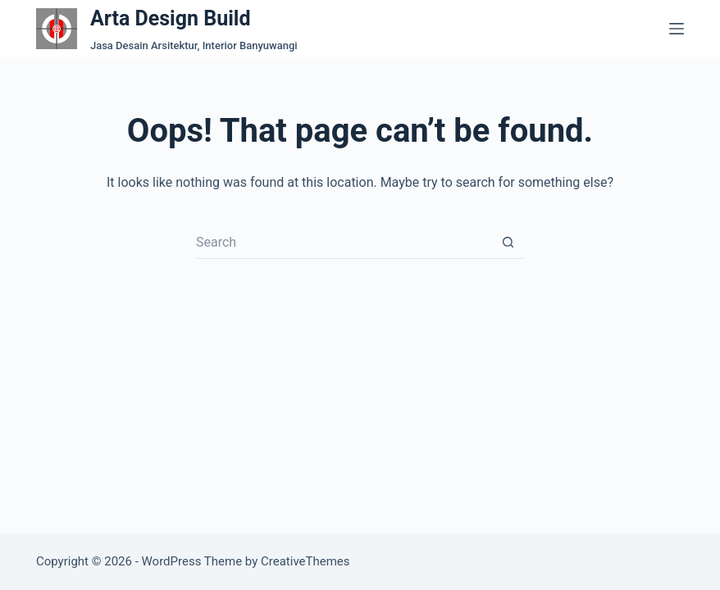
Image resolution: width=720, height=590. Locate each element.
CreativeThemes (305, 561)
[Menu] (676, 28)
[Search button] (507, 242)
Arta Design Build (170, 18)
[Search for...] (343, 242)
